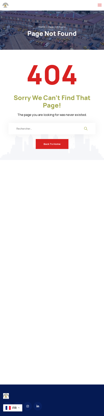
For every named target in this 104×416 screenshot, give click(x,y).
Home (42, 26)
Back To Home (52, 144)
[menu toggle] (100, 5)
